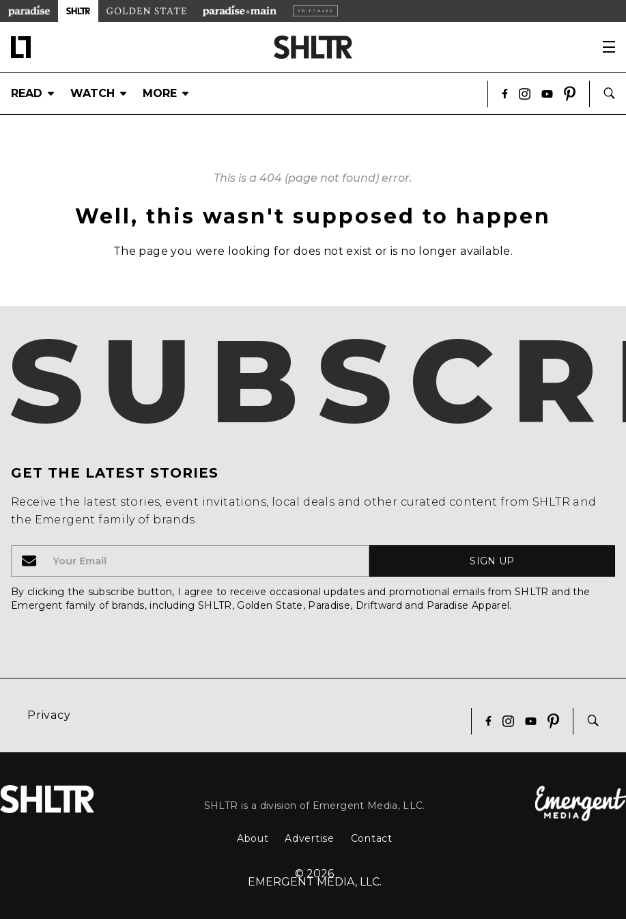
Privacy (49, 715)
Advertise (309, 838)
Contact (372, 838)
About (253, 838)
